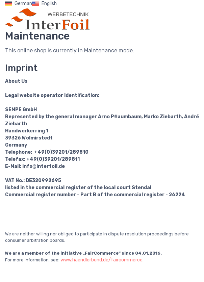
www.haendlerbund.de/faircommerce (101, 260)
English (44, 3)
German (18, 3)
